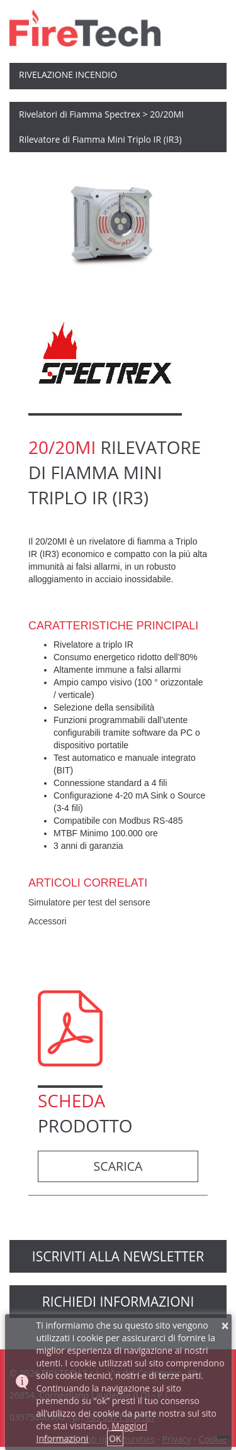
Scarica (118, 1166)
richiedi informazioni (118, 1301)
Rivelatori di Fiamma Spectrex (79, 114)
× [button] (225, 1325)
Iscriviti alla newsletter (118, 1256)
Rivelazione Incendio (68, 74)
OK (115, 1438)
